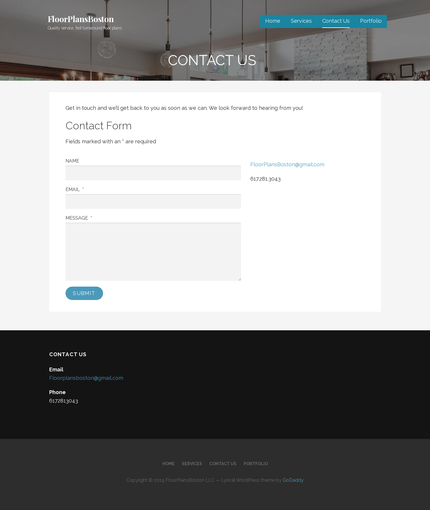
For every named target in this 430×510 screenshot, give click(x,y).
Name (72, 161)
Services (301, 21)
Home (272, 21)
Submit (84, 293)
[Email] (153, 201)
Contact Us (336, 21)
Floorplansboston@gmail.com (86, 378)
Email (75, 189)
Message (79, 218)
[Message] (153, 252)
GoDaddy (293, 480)
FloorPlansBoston (81, 18)
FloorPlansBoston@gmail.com (287, 164)
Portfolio (371, 21)
